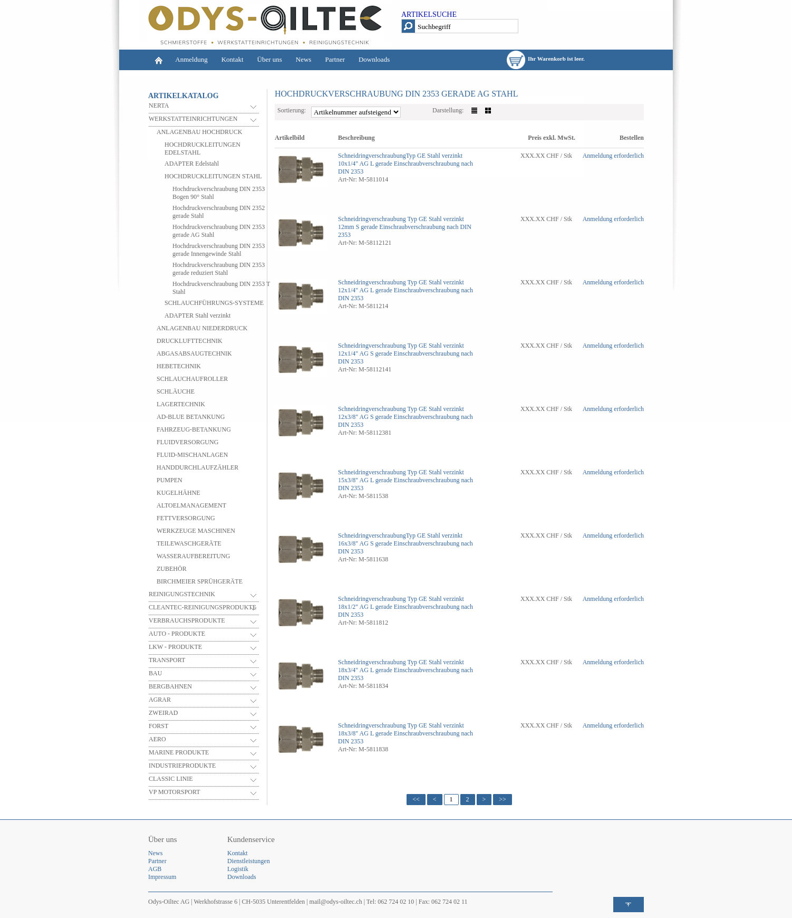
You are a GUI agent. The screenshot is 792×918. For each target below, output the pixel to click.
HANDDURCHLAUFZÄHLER (197, 467)
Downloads (374, 59)
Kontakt (232, 59)
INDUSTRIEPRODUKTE (182, 765)
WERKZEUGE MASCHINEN (196, 530)
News (304, 59)
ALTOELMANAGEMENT (191, 505)
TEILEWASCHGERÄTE (189, 543)
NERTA (159, 105)
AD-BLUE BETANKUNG (191, 416)
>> (502, 799)
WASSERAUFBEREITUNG (193, 556)
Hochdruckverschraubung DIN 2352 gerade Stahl (218, 211)
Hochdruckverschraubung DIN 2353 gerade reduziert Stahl (218, 268)
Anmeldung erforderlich (613, 155)
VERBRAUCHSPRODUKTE (187, 620)
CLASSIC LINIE (171, 778)
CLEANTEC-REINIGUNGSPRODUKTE (202, 607)
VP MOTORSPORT (174, 792)
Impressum (162, 877)
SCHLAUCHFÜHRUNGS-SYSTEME (214, 303)
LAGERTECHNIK (181, 404)
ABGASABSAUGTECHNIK (194, 353)
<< (416, 799)
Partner (335, 59)
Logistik (237, 869)
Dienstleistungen (248, 861)
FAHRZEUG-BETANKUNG (194, 429)
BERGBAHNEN (170, 686)
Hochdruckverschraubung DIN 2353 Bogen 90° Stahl (218, 192)
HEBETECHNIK (179, 366)
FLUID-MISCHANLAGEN (192, 454)
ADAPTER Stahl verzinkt (197, 315)
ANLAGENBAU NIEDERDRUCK (202, 328)
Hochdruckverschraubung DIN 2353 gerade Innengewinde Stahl (218, 249)
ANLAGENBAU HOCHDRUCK (199, 132)
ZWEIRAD (163, 712)
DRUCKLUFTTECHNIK (190, 341)
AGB (154, 869)
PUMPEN (169, 480)
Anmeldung (191, 59)
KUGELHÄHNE (178, 492)
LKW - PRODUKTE (175, 647)
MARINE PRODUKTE (179, 752)
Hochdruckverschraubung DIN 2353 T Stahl (221, 287)
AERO (157, 739)
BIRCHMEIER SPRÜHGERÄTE (200, 581)
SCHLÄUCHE (176, 391)
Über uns (269, 59)
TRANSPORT (167, 660)
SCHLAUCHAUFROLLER (192, 379)
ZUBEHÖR (172, 568)
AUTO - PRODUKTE (177, 633)
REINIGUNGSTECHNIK (182, 594)
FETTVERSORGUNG (186, 518)
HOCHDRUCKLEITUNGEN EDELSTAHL (202, 148)
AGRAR (160, 699)
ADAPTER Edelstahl (192, 163)
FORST (158, 726)
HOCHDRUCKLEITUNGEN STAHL (213, 176)
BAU (155, 673)
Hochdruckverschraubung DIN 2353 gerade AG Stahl (218, 230)
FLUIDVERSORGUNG (187, 442)
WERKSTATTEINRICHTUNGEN (193, 118)
